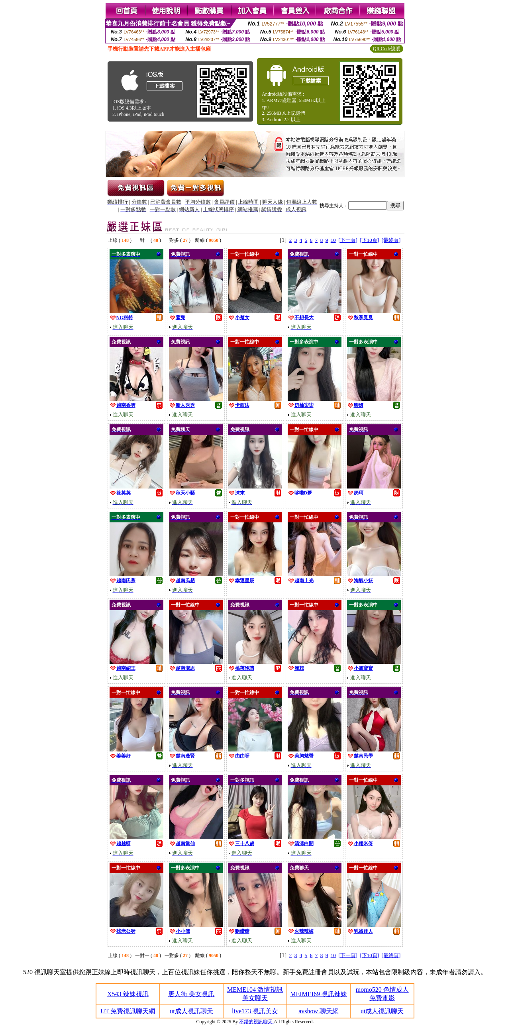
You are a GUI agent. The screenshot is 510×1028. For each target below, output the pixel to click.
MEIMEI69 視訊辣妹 (318, 994)
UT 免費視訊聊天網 (127, 1011)
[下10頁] (369, 240)
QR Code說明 (386, 48)
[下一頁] (347, 240)
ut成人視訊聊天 (191, 1011)
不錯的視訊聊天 (256, 1021)
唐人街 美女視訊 (191, 994)
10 (333, 240)
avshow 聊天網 (318, 1011)
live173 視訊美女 (255, 1011)
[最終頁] (391, 240)
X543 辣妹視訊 (128, 994)
